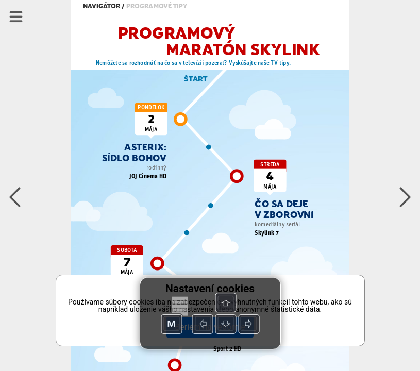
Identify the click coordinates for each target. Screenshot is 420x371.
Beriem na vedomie (210, 327)
